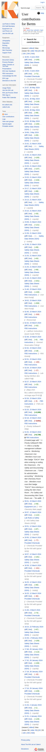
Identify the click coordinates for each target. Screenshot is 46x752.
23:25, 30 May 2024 (32, 110)
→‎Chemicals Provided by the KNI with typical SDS (33, 82)
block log (30, 30)
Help (42, 13)
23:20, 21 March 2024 (32, 177)
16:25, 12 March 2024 (32, 582)
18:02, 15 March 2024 (32, 300)
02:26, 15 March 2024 (32, 398)
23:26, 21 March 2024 (32, 166)
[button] (33, 41)
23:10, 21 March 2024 (32, 211)
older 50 (34, 51)
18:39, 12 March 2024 (32, 565)
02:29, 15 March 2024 (32, 368)
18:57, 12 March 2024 (32, 554)
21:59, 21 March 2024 (32, 233)
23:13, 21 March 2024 (32, 200)
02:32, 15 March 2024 (32, 348)
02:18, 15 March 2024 (32, 418)
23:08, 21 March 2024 (32, 222)
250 (28, 54)
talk (25, 30)
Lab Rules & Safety (31, 518)
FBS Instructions (30, 295)
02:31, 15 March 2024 (32, 359)
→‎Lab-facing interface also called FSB (34, 376)
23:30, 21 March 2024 (32, 155)
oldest (31, 48)
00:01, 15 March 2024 (32, 501)
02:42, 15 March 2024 (32, 323)
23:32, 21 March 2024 (32, 144)
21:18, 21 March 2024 (32, 278)
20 (40, 51)
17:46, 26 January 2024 (33, 649)
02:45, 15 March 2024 (32, 312)
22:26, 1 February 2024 (33, 638)
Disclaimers (25, 749)
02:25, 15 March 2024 (32, 410)
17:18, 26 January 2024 (33, 672)
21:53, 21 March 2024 (32, 256)
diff (26, 60)
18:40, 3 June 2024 (31, 71)
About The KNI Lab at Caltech (31, 744)
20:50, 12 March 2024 (32, 537)
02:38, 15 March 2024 (32, 337)
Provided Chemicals (32, 76)
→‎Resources (30, 320)
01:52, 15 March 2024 (32, 432)
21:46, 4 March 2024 (32, 610)
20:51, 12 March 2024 (32, 526)
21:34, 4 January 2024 (32, 705)
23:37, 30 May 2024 (32, 88)
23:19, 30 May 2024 (32, 121)
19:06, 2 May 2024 (31, 132)
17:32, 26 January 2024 (33, 660)
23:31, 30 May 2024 (32, 99)
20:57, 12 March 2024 (32, 512)
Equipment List (30, 507)
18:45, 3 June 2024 (31, 57)
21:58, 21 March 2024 (32, 244)
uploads (36, 30)
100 (24, 54)
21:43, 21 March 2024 (32, 267)
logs (41, 30)
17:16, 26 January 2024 (33, 688)
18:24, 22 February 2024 (33, 627)
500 (32, 54)
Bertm (28, 28)
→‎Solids (34, 65)
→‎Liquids (34, 96)
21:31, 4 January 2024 (32, 716)
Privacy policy (25, 740)
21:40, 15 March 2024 (32, 289)
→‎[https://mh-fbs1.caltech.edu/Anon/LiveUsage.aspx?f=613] (33, 392)
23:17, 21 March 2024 (32, 188)
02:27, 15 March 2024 (32, 382)
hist (30, 60)
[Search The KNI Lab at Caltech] (40, 7)
